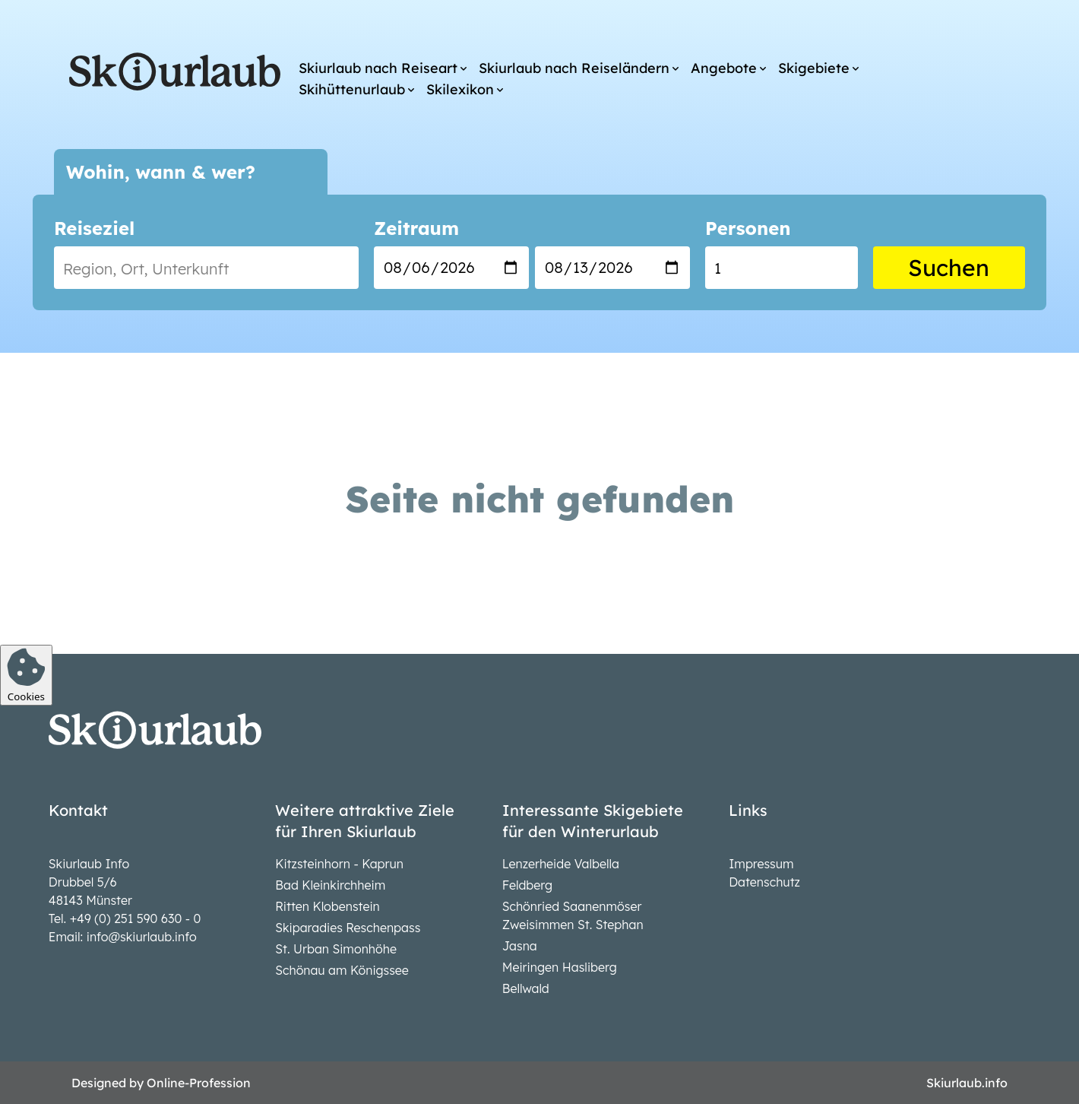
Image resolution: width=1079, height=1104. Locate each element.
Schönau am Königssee (342, 970)
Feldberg (527, 885)
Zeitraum (416, 228)
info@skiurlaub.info (142, 936)
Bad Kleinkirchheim (330, 885)
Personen (747, 228)
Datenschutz (764, 882)
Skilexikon (460, 89)
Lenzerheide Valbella (560, 863)
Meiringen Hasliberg (559, 967)
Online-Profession (199, 1082)
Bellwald (525, 988)
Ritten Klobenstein (327, 906)
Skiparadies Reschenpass (347, 927)
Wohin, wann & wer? (160, 171)
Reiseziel (94, 228)
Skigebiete (814, 68)
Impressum (761, 863)
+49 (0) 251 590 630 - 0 (135, 918)
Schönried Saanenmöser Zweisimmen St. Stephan (573, 915)
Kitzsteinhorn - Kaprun (339, 863)
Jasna (519, 945)
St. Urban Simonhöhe (336, 948)
